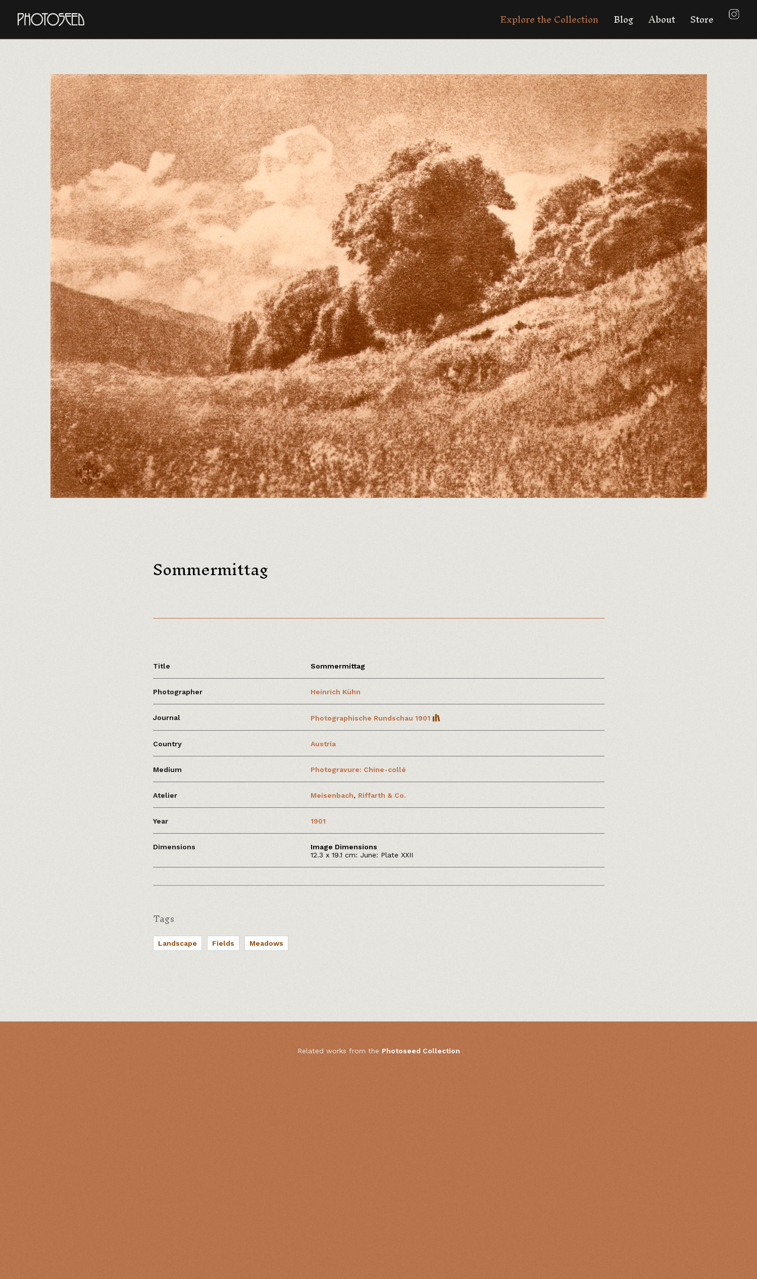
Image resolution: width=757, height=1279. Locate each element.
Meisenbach (332, 795)
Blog (623, 19)
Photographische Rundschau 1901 (375, 718)
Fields (223, 943)
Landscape (177, 943)
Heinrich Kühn (336, 692)
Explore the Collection (549, 19)
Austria (323, 744)
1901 (318, 821)
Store (702, 19)
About (661, 19)
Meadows (266, 943)
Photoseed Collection (421, 1051)
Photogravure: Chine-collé (358, 769)
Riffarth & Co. (382, 795)
